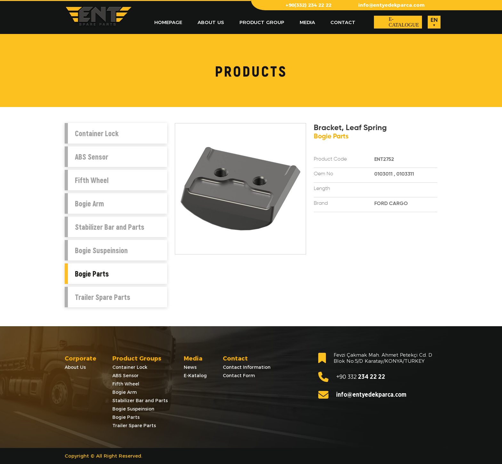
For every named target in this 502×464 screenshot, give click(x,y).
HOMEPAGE (168, 22)
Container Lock (96, 133)
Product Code (330, 159)
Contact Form (239, 375)
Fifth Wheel (92, 180)
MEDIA (307, 22)
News (190, 367)
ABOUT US (211, 22)
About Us (75, 367)
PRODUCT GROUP (261, 22)
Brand (321, 203)
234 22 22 (351, 377)
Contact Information (247, 367)
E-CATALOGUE (404, 22)
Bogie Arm (89, 203)
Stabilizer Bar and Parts (109, 226)
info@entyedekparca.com (391, 5)
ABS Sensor (91, 156)
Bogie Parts (92, 273)
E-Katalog (195, 375)
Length (322, 188)
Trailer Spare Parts (102, 297)
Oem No (323, 174)
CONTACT (342, 22)
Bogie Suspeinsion (101, 250)
